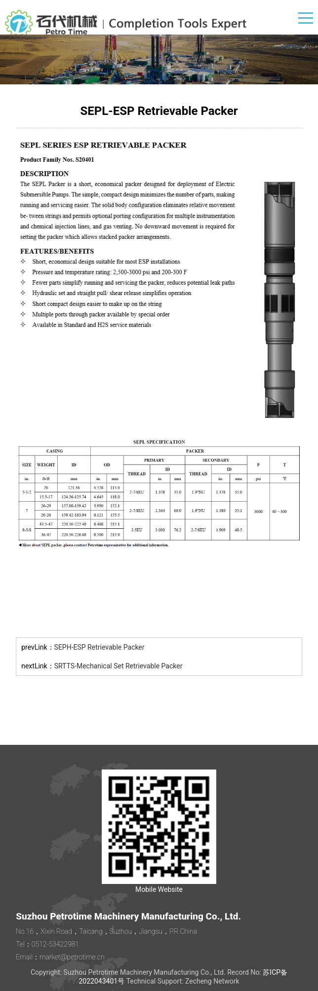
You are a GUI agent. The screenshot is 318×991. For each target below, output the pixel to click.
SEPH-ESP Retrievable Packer (99, 647)
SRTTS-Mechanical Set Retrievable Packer (118, 666)
